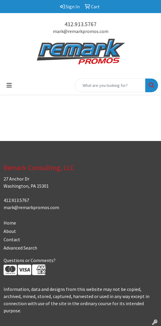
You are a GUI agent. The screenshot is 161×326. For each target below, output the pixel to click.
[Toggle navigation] (9, 85)
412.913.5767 (80, 24)
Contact (12, 239)
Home (10, 223)
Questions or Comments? (30, 260)
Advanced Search (20, 248)
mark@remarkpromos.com (80, 31)
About (10, 231)
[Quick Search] (110, 85)
